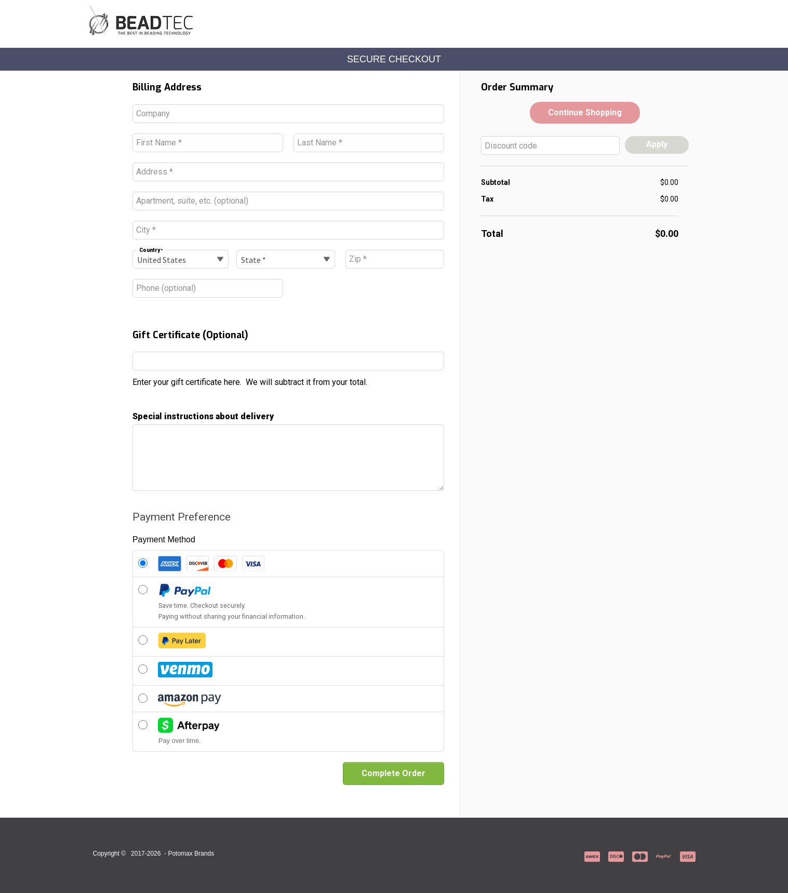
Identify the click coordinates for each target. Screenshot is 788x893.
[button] (585, 113)
